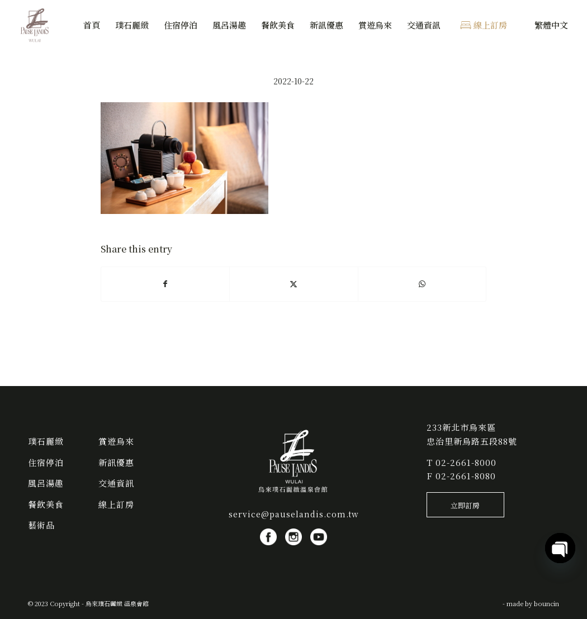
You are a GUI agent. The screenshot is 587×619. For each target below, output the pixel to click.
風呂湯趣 (46, 483)
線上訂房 (116, 504)
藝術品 (41, 525)
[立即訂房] (465, 505)
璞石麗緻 (46, 441)
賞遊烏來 (116, 441)
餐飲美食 (46, 504)
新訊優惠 (116, 462)
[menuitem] (91, 25)
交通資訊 (116, 483)
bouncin (546, 603)
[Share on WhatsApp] (422, 284)
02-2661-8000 (465, 462)
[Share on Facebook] (165, 284)
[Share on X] (293, 284)
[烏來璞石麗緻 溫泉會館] (35, 25)
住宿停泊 (46, 462)
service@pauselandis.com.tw (294, 514)
